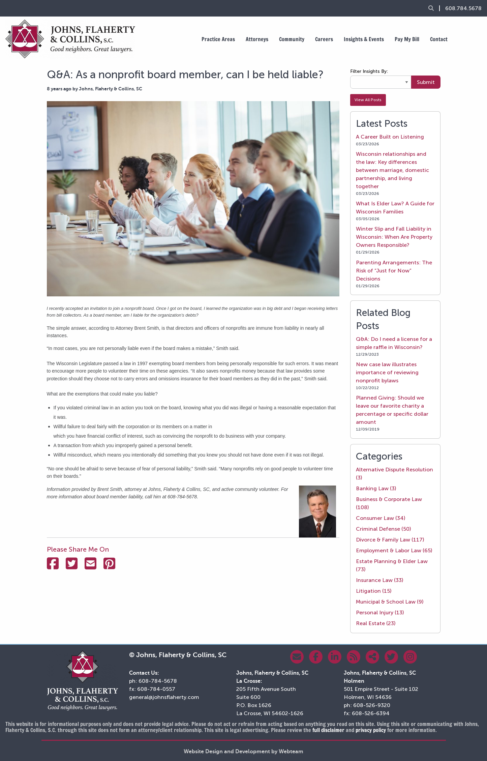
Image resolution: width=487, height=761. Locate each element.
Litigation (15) (374, 591)
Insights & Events (364, 39)
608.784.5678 (463, 8)
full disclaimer (328, 730)
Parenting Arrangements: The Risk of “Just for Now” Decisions (394, 270)
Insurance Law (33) (379, 580)
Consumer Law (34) (380, 518)
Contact (439, 39)
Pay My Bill (407, 39)
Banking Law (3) (376, 488)
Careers (324, 39)
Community (291, 39)
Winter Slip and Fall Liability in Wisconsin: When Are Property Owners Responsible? (394, 237)
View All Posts (368, 99)
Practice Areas (218, 39)
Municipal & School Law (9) (390, 601)
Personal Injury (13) (380, 612)
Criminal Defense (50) (383, 529)
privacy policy (371, 730)
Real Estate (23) (376, 623)
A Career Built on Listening (390, 137)
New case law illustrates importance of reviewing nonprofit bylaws (387, 372)
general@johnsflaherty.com (164, 697)
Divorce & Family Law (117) (390, 539)
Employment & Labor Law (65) (394, 550)
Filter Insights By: (369, 71)
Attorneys (257, 39)
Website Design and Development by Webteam (243, 752)
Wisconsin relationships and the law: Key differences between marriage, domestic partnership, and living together (392, 170)
